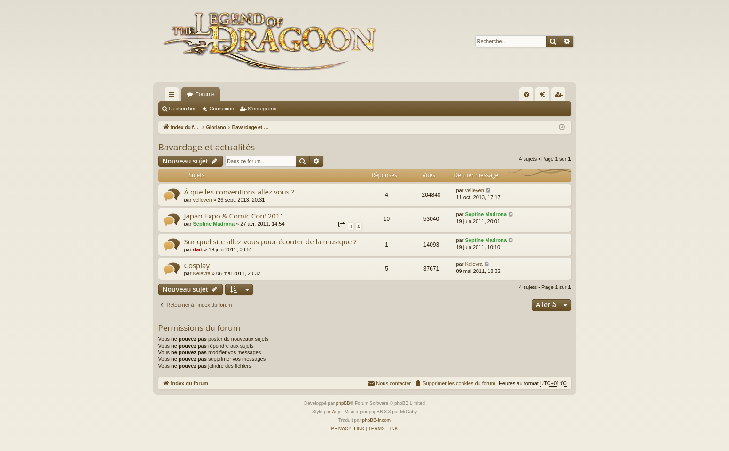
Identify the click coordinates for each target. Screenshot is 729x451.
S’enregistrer (262, 108)
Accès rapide (173, 96)
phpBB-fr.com (376, 420)
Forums (205, 94)
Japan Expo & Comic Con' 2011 (234, 215)
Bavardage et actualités (206, 147)
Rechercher (182, 108)
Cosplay (197, 265)
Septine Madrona (214, 223)
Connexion (221, 108)
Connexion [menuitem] (544, 96)
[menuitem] (526, 94)
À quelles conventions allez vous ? (239, 191)
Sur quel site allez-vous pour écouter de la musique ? (270, 241)
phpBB (343, 403)
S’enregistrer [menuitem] (560, 96)
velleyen (202, 199)
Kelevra (201, 273)
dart (198, 249)
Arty (336, 411)
